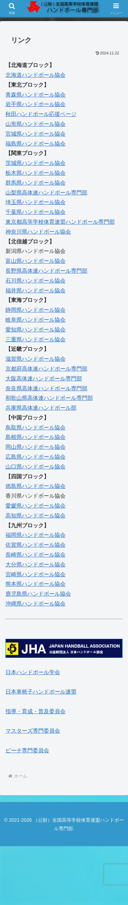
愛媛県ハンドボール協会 (35, 506)
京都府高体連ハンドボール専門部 (46, 369)
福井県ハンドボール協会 (35, 290)
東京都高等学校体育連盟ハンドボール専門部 (60, 222)
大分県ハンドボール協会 (35, 564)
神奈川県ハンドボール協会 (38, 232)
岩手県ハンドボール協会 (35, 104)
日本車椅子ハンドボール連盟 (40, 692)
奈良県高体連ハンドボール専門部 (46, 388)
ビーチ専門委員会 (27, 750)
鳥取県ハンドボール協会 (35, 427)
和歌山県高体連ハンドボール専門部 (49, 398)
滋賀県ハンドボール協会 (35, 359)
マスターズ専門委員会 (32, 731)
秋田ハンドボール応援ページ (40, 114)
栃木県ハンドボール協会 (35, 173)
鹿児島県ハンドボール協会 (38, 594)
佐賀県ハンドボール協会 (35, 545)
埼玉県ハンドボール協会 (35, 202)
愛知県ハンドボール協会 (35, 329)
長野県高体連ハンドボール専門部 (46, 271)
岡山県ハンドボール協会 (35, 447)
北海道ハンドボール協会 (35, 75)
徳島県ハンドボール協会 (35, 486)
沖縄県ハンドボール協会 (35, 604)
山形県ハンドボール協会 (35, 124)
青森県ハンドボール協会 (35, 95)
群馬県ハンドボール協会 (35, 183)
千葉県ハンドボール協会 (35, 212)
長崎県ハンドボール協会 (35, 555)
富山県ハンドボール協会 (35, 261)
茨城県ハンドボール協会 (35, 163)
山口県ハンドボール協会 (35, 466)
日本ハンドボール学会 (32, 672)
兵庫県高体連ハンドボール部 (40, 408)
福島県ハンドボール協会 (35, 144)
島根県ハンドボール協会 (35, 437)
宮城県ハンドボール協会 (35, 134)
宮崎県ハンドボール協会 (35, 574)
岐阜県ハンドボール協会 (35, 320)
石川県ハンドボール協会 (35, 281)
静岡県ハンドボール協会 (35, 310)
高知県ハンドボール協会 (35, 515)
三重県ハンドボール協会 (35, 339)
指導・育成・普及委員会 (35, 711)
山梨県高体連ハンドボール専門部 (46, 192)
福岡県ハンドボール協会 (35, 535)
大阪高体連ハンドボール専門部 (43, 378)
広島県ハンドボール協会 (35, 457)
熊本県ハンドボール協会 (35, 584)
